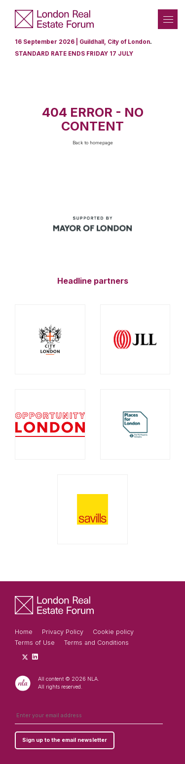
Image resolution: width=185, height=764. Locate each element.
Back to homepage (93, 142)
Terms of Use (35, 642)
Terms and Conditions (96, 642)
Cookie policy (113, 631)
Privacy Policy (62, 631)
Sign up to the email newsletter (64, 740)
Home (24, 631)
